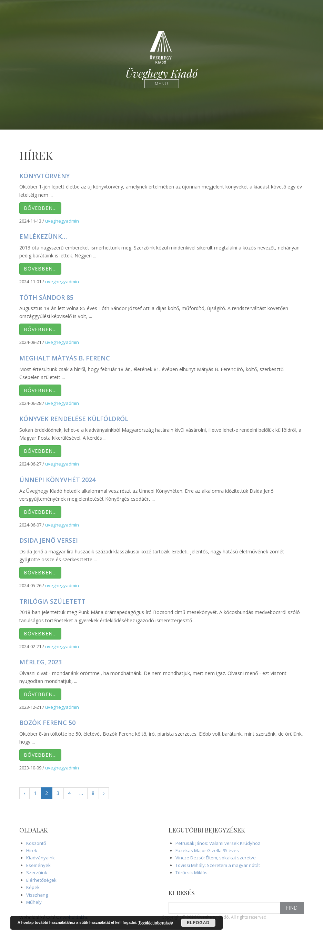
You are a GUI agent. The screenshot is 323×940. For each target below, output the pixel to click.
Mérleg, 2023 (40, 662)
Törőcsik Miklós (191, 872)
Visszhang (37, 895)
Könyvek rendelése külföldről (73, 419)
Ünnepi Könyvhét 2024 (57, 480)
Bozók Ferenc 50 (47, 722)
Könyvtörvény (44, 176)
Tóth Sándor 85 (46, 297)
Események (38, 865)
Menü (161, 83)
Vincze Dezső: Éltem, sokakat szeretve (215, 858)
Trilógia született (52, 601)
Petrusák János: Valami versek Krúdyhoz (217, 843)
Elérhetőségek (41, 880)
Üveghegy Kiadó (161, 74)
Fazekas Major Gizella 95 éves (207, 850)
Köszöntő (36, 843)
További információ (155, 922)
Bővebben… (40, 208)
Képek (33, 887)
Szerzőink (36, 872)
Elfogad (198, 922)
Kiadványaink (40, 858)
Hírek (31, 850)
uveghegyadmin (62, 221)
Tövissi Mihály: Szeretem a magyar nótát (217, 865)
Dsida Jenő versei (48, 540)
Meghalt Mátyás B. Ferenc (64, 358)
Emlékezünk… (43, 236)
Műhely (34, 902)
